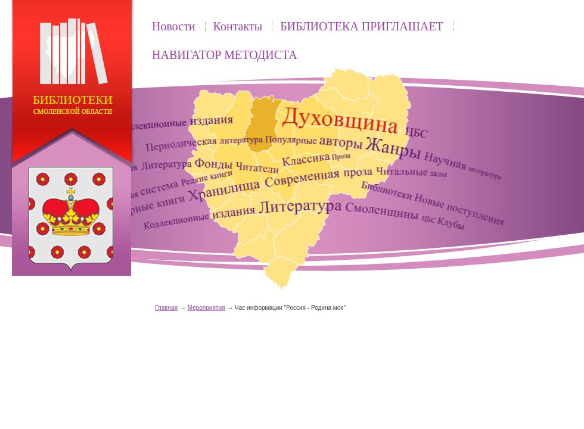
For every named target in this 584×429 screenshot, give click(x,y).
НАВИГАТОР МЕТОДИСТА (224, 54)
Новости (173, 26)
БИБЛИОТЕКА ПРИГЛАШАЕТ (361, 26)
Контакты (238, 26)
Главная (166, 307)
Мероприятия (206, 307)
